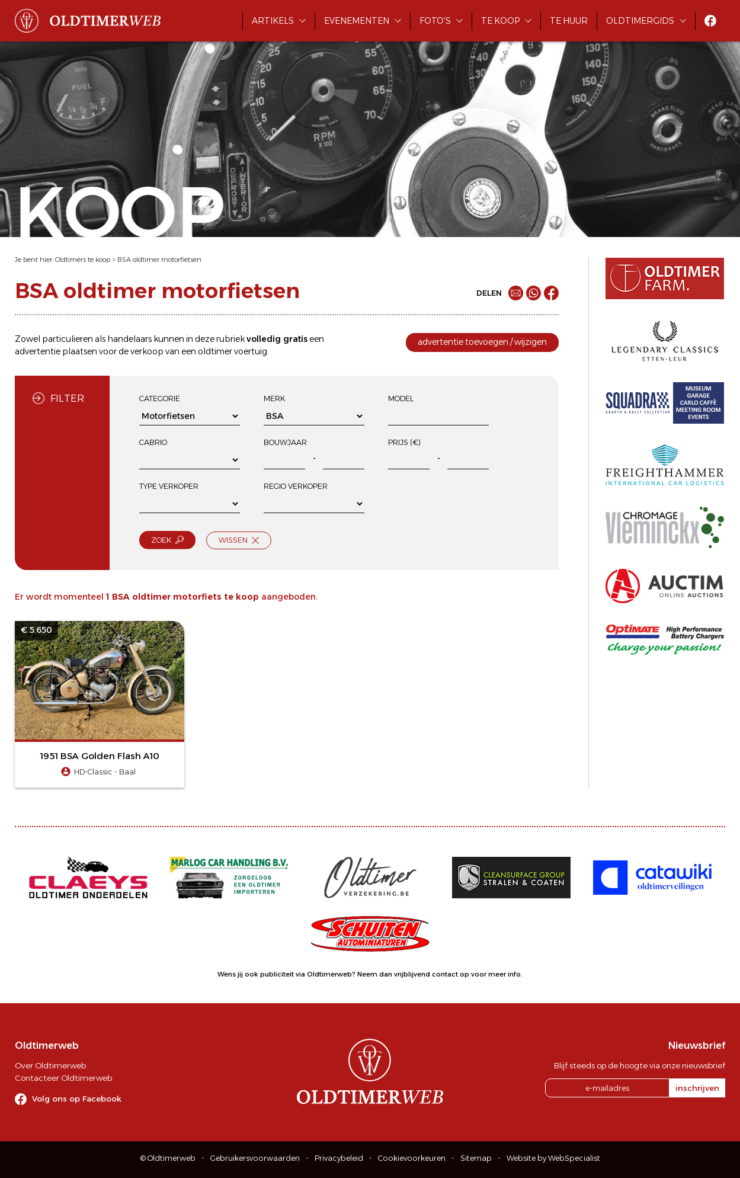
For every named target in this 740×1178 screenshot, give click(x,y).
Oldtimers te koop (82, 259)
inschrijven (697, 1088)
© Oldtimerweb (168, 1158)
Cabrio (153, 442)
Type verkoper (168, 486)
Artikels (273, 20)
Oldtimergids (640, 20)
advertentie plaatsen (56, 351)
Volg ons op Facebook (76, 1098)
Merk (274, 398)
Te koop (500, 20)
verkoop (147, 351)
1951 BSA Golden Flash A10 (99, 755)
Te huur (569, 20)
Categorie (159, 398)
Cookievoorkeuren (412, 1158)
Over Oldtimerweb (50, 1065)
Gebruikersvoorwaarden (255, 1158)
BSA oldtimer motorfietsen (159, 259)
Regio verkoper (296, 486)
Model (401, 398)
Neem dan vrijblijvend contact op (413, 974)
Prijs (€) (404, 442)
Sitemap (476, 1158)
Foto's (435, 20)
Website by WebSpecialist (553, 1158)
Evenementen (356, 20)
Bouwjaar (285, 442)
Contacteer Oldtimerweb (63, 1078)
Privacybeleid (339, 1158)
